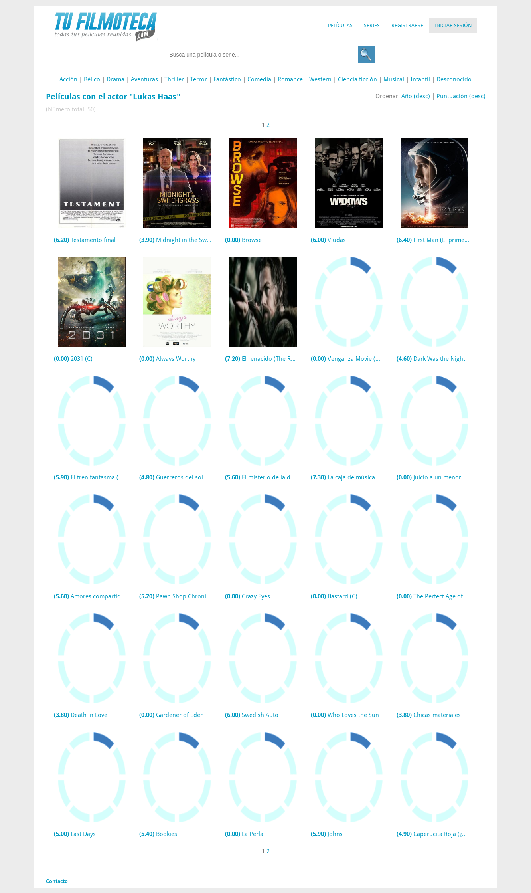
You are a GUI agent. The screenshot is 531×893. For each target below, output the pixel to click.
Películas (340, 25)
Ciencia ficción (357, 79)
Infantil (420, 79)
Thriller (174, 79)
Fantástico (227, 79)
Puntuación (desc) (461, 96)
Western (320, 79)
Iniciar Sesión (453, 25)
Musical (393, 79)
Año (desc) (415, 96)
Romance (290, 79)
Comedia (259, 79)
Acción (68, 79)
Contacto (57, 881)
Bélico (92, 79)
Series (372, 25)
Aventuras (144, 79)
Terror (198, 79)
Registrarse (407, 25)
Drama (115, 79)
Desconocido (454, 79)
